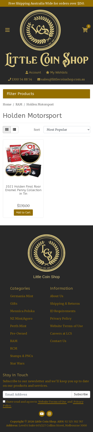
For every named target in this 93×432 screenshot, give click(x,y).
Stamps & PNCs (21, 356)
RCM (13, 348)
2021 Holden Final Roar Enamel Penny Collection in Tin (23, 190)
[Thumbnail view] (7, 129)
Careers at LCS (61, 333)
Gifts (13, 303)
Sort (37, 129)
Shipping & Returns (65, 303)
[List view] (14, 129)
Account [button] (33, 72)
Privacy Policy (60, 318)
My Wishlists (57, 72)
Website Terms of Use (66, 326)
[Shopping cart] (85, 30)
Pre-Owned (18, 333)
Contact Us (58, 341)
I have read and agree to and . (43, 404)
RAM (13, 341)
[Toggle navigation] (7, 30)
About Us (56, 296)
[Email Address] (37, 394)
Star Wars (17, 363)
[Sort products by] (67, 129)
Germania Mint (21, 296)
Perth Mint (18, 326)
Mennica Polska (22, 311)
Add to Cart (23, 212)
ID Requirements (63, 311)
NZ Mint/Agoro (21, 318)
